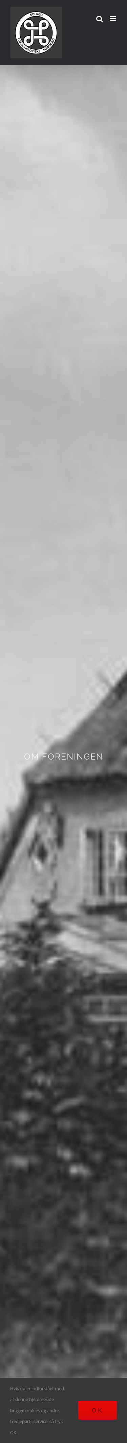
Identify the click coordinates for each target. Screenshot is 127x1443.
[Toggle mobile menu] (113, 18)
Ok (97, 1410)
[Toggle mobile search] (99, 18)
